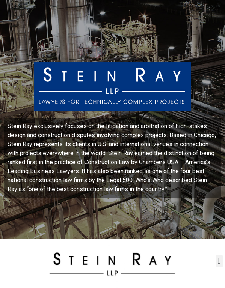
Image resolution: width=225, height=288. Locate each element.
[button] (219, 261)
